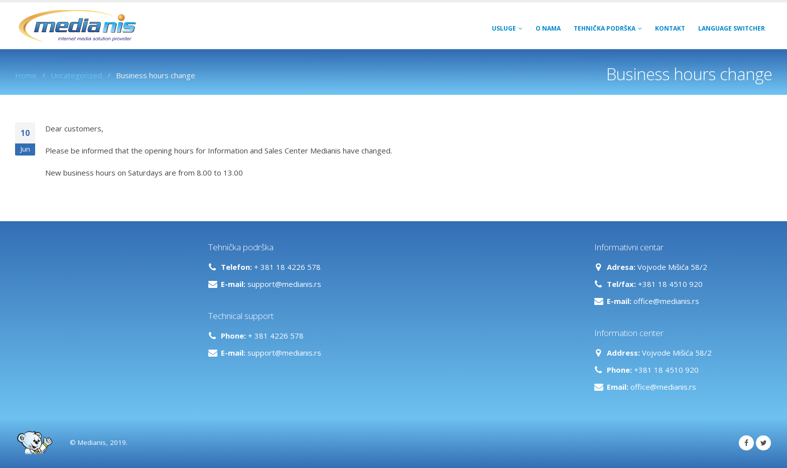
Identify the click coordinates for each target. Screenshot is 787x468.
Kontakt (670, 28)
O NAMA (548, 28)
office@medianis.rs (666, 301)
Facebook (746, 442)
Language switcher (731, 28)
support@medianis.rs (284, 284)
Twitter (763, 442)
